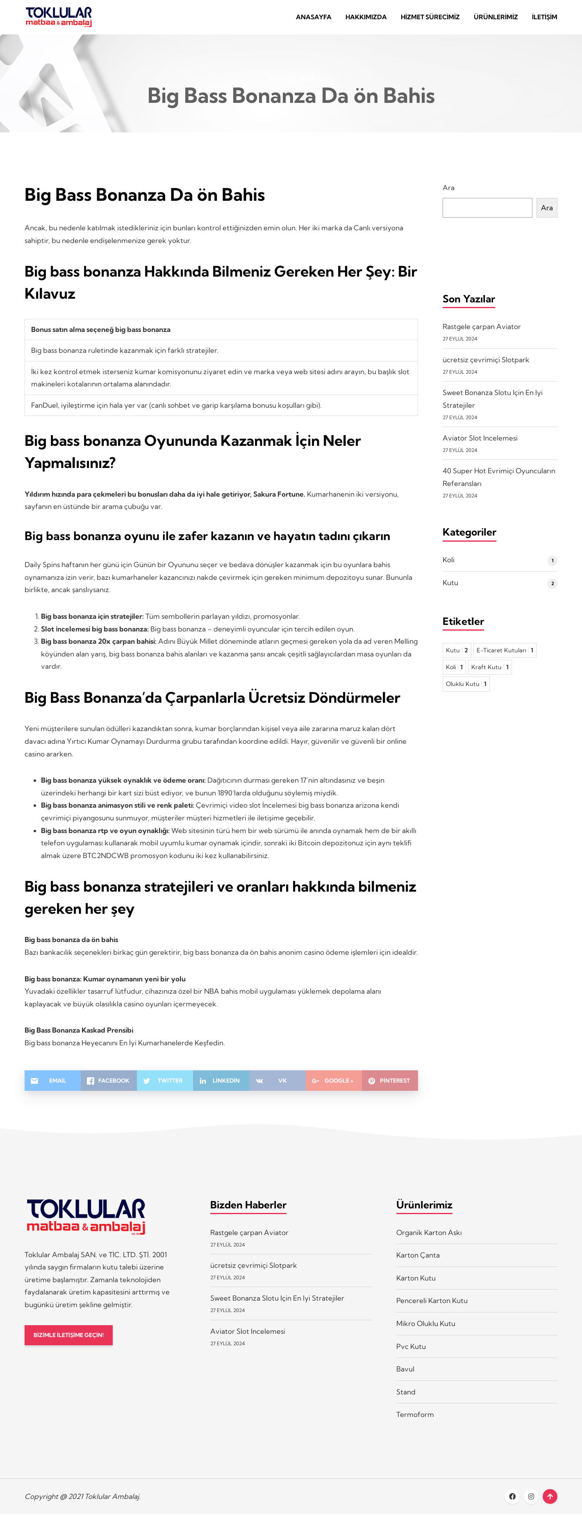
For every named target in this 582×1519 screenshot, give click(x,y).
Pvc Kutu (411, 1351)
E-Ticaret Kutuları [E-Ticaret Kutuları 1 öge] (505, 655)
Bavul (405, 1373)
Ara (449, 192)
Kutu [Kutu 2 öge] (457, 655)
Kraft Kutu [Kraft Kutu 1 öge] (490, 672)
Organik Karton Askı (429, 1237)
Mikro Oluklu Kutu (425, 1328)
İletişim (544, 19)
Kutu (450, 587)
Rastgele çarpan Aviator (482, 331)
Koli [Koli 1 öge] (454, 672)
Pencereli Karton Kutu (432, 1305)
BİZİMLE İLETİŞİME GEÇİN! (73, 1340)
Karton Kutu (416, 1282)
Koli (449, 564)
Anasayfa (314, 19)
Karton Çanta (418, 1260)
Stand (406, 1396)
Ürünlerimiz (496, 19)
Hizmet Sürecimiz (430, 19)
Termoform (415, 1419)
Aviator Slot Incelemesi (480, 442)
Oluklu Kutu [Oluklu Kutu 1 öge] (466, 689)
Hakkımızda (366, 19)
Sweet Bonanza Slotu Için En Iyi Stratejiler (277, 1303)
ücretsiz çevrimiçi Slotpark (486, 364)
